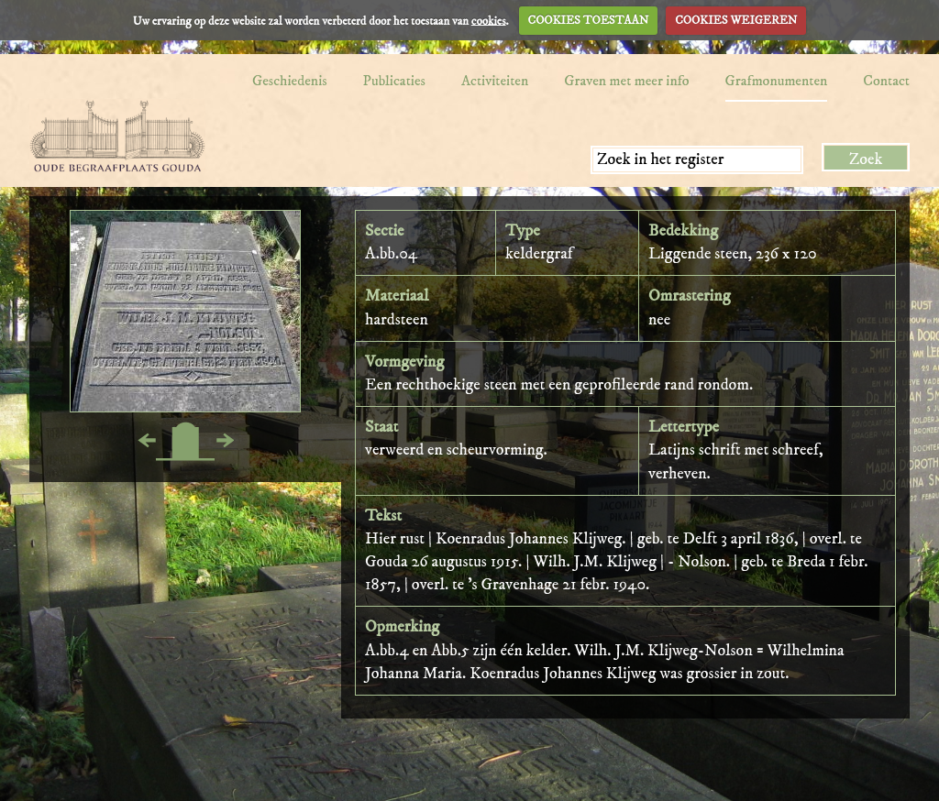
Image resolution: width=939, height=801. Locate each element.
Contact (886, 80)
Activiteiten (494, 80)
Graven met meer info (626, 80)
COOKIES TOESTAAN (588, 20)
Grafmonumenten (776, 80)
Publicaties (394, 80)
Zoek (866, 159)
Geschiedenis (289, 80)
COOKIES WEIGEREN (736, 20)
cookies (488, 20)
